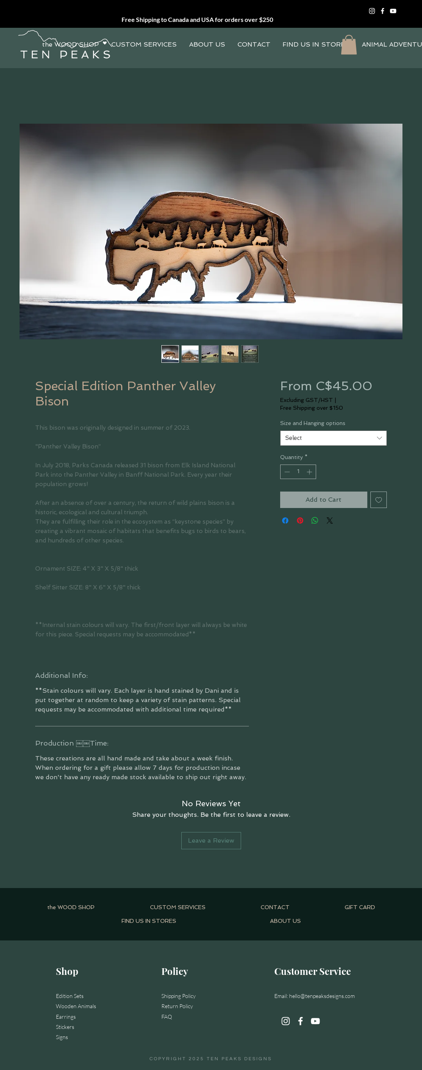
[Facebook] (382, 11)
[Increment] (310, 472)
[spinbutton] (298, 472)
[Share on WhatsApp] (315, 520)
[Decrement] (286, 472)
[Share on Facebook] (285, 520)
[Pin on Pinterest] (300, 520)
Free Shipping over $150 (311, 408)
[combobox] (333, 438)
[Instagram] (372, 11)
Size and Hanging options (312, 423)
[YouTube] (393, 11)
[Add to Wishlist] (378, 500)
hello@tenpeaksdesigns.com (322, 996)
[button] (349, 44)
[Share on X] (329, 520)
